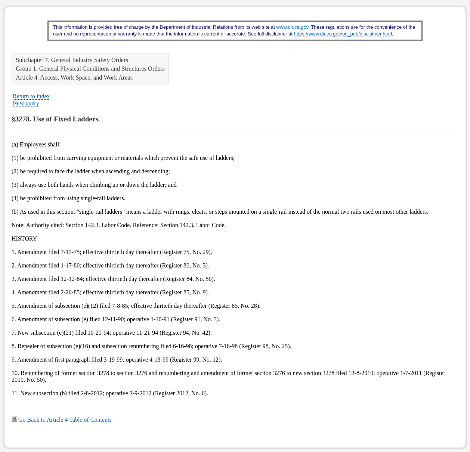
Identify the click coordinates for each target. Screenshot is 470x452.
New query (26, 103)
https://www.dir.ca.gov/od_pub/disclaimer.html (343, 34)
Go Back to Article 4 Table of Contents (62, 420)
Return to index (31, 96)
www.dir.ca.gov (292, 27)
